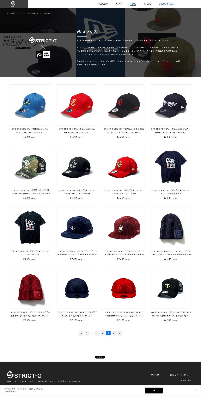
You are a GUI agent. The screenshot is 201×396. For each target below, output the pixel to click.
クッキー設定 (185, 381)
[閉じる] (196, 390)
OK (153, 390)
